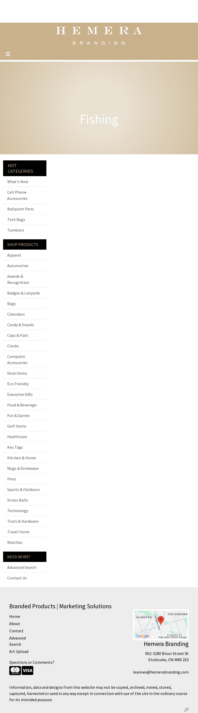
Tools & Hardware (22, 521)
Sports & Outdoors (23, 489)
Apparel (14, 255)
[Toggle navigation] (8, 54)
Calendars (16, 314)
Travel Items (18, 531)
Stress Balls (17, 500)
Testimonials (66, 5)
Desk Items (17, 373)
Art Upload (14, 17)
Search (128, 5)
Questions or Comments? (31, 662)
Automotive (17, 265)
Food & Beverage (22, 404)
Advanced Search (21, 567)
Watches (14, 542)
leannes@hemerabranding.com (161, 672)
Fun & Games (18, 415)
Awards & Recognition (18, 279)
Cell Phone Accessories (17, 195)
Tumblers (15, 230)
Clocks (13, 345)
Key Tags (15, 447)
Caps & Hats (17, 335)
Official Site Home (21, 5)
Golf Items (16, 426)
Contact (49, 17)
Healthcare (17, 436)
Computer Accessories (17, 359)
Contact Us (17, 577)
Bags (11, 303)
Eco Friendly (18, 383)
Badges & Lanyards (23, 293)
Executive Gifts (20, 394)
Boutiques (69, 17)
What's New (17, 181)
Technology (17, 510)
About (33, 17)
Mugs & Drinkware (23, 468)
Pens (11, 478)
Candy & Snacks (20, 324)
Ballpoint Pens (20, 208)
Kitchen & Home (21, 457)
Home (45, 5)
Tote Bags (16, 219)
